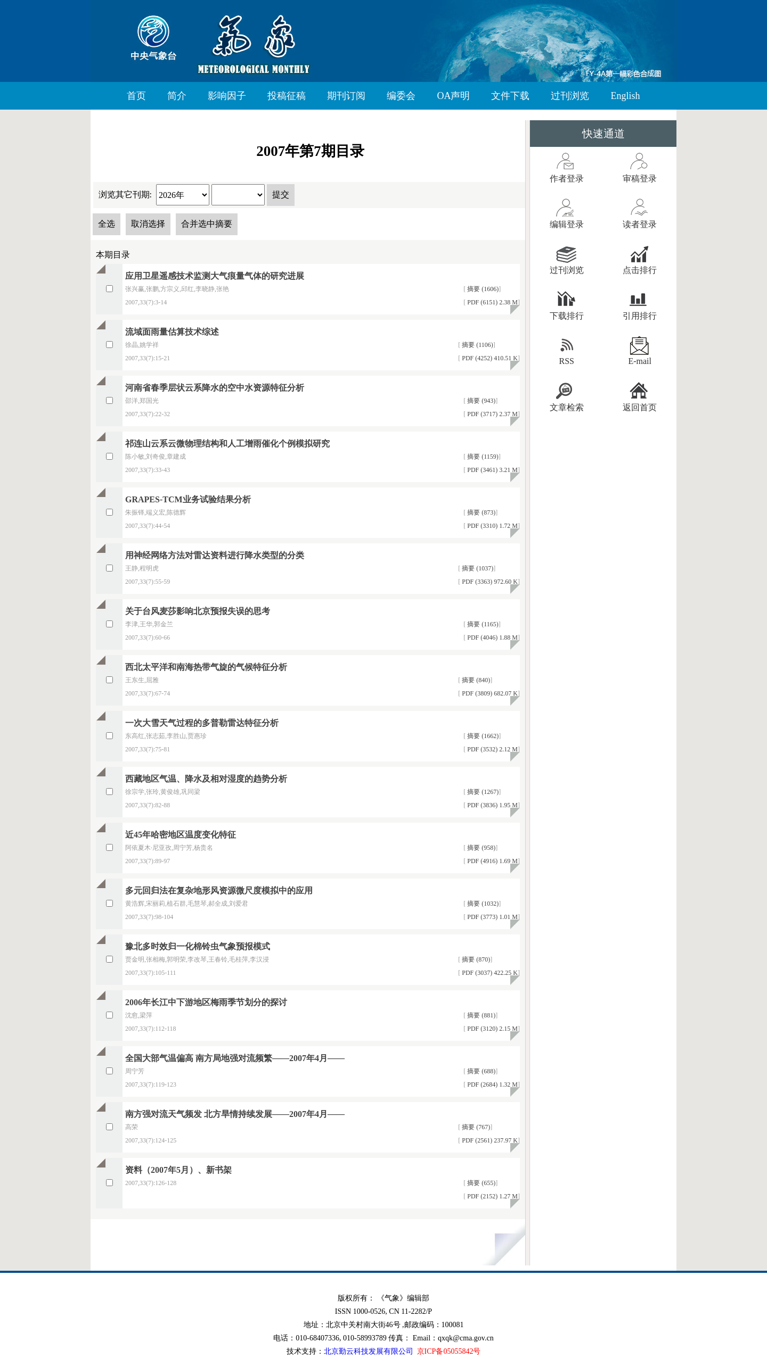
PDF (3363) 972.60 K (489, 581)
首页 (136, 95)
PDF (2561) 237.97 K (489, 1140)
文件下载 (510, 95)
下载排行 (567, 315)
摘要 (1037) (476, 568)
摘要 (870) (475, 959)
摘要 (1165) (482, 624)
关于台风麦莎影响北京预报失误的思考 (197, 611)
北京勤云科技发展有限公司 (368, 1351)
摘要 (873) (480, 512)
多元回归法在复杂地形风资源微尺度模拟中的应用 (219, 890)
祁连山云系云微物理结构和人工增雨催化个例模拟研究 (227, 443)
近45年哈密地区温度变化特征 (180, 834)
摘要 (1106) (476, 345)
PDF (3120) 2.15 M (492, 1028)
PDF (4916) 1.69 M (492, 861)
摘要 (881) (480, 1015)
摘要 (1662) (482, 736)
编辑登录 (567, 224)
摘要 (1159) (482, 456)
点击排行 (640, 270)
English (625, 95)
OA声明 (453, 95)
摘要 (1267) (482, 792)
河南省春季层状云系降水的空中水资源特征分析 (214, 387)
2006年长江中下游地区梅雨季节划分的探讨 (206, 1002)
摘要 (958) (480, 847)
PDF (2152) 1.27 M (492, 1196)
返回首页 (640, 407)
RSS (566, 361)
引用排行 (640, 315)
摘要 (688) (480, 1071)
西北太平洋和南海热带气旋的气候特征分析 (206, 667)
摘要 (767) (475, 1127)
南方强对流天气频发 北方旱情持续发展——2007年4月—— (235, 1114)
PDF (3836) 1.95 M (492, 805)
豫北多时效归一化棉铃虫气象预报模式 (197, 946)
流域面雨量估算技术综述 (172, 331)
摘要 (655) (480, 1183)
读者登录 (640, 224)
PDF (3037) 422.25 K (489, 972)
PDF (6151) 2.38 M (492, 302)
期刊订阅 (346, 95)
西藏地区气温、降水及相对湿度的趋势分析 (206, 778)
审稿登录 (640, 178)
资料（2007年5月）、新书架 (178, 1169)
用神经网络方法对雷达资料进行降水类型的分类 (214, 555)
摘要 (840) (475, 680)
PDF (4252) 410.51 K (489, 358)
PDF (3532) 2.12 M (492, 749)
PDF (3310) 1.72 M (492, 525)
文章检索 (567, 407)
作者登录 (567, 178)
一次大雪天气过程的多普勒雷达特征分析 (202, 722)
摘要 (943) (480, 400)
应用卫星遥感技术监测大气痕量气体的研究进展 (214, 275)
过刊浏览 (570, 95)
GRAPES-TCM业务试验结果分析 (188, 499)
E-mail (639, 361)
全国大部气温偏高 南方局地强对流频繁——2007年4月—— (235, 1058)
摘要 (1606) (482, 289)
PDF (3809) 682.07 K (489, 693)
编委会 (401, 95)
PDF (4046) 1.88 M (492, 637)
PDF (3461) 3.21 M (492, 470)
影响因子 (227, 95)
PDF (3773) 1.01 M (492, 917)
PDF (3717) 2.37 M (492, 414)
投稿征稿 (286, 95)
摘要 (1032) (482, 903)
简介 (176, 95)
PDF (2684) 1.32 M (492, 1084)
